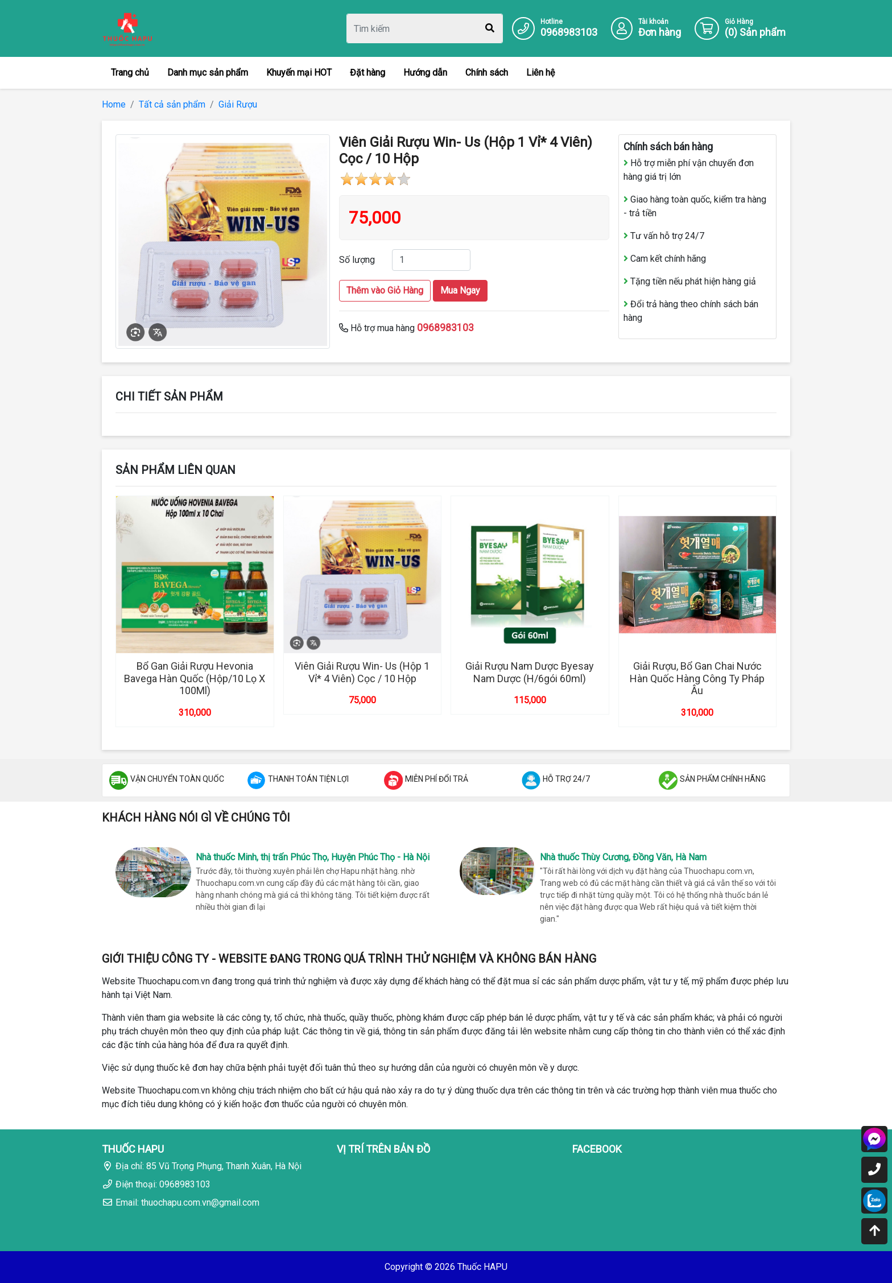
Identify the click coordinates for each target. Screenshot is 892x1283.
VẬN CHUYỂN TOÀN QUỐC (177, 778)
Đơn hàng (659, 32)
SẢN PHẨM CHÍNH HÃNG (723, 778)
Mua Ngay (460, 290)
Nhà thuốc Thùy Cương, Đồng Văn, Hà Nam (623, 857)
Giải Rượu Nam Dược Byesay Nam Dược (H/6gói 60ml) (529, 672)
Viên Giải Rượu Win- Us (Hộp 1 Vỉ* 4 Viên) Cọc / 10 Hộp (362, 672)
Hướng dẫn (425, 72)
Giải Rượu (237, 104)
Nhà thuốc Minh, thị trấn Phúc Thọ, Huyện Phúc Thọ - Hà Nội (313, 857)
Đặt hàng (367, 72)
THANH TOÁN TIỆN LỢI (308, 778)
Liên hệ (540, 72)
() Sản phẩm (755, 32)
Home (114, 104)
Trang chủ (130, 72)
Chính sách (486, 72)
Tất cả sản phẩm (172, 104)
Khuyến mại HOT (299, 72)
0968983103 (568, 32)
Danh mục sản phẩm (207, 72)
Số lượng (357, 259)
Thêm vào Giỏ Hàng (384, 290)
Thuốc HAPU (482, 1266)
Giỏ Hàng (739, 22)
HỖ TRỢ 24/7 (566, 778)
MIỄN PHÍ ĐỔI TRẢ (436, 778)
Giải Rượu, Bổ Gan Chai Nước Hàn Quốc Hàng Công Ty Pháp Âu (697, 678)
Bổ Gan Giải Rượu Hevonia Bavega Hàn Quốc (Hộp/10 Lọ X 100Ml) (194, 678)
